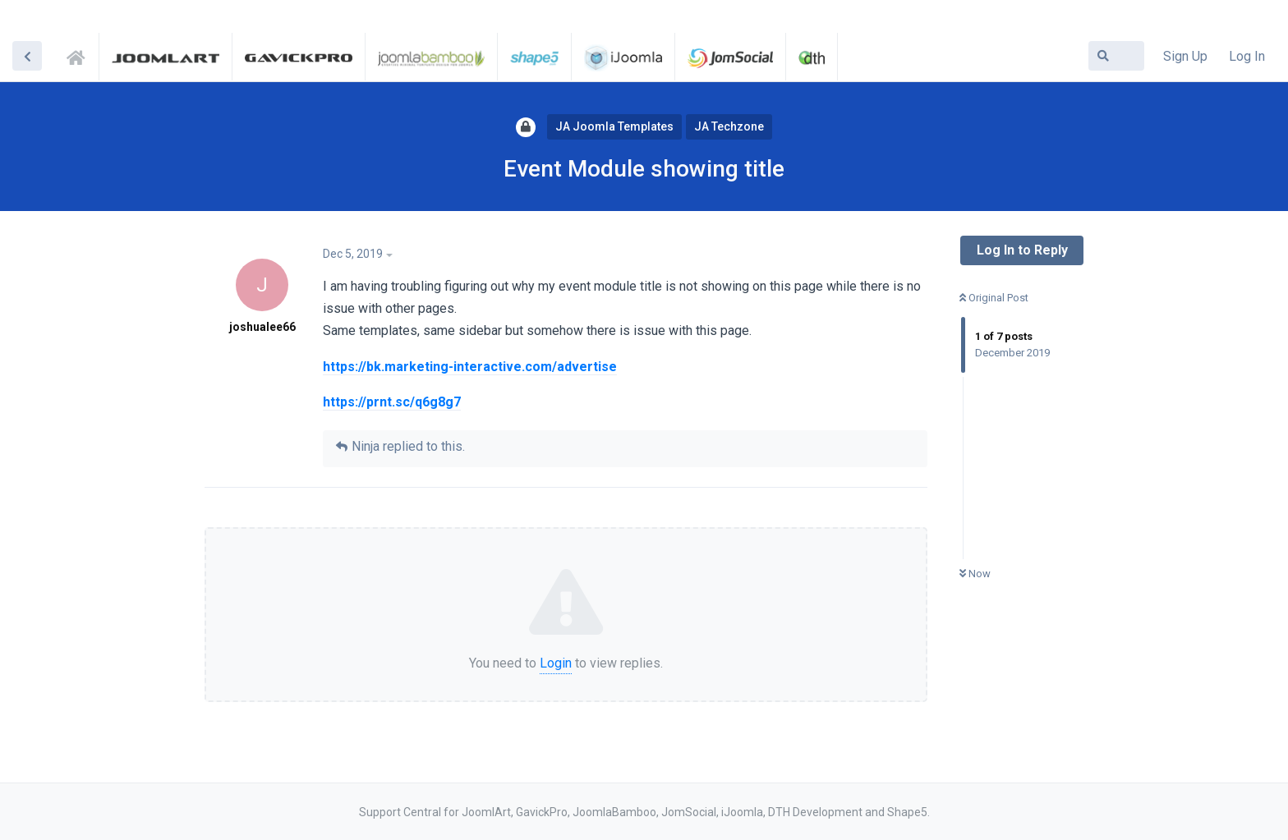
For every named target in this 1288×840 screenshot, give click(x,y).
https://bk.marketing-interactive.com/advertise (470, 366)
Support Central (80, 55)
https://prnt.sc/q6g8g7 (392, 402)
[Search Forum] (1116, 56)
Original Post (993, 297)
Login (556, 663)
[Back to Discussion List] (27, 56)
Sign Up (1185, 56)
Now (975, 573)
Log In (1247, 56)
